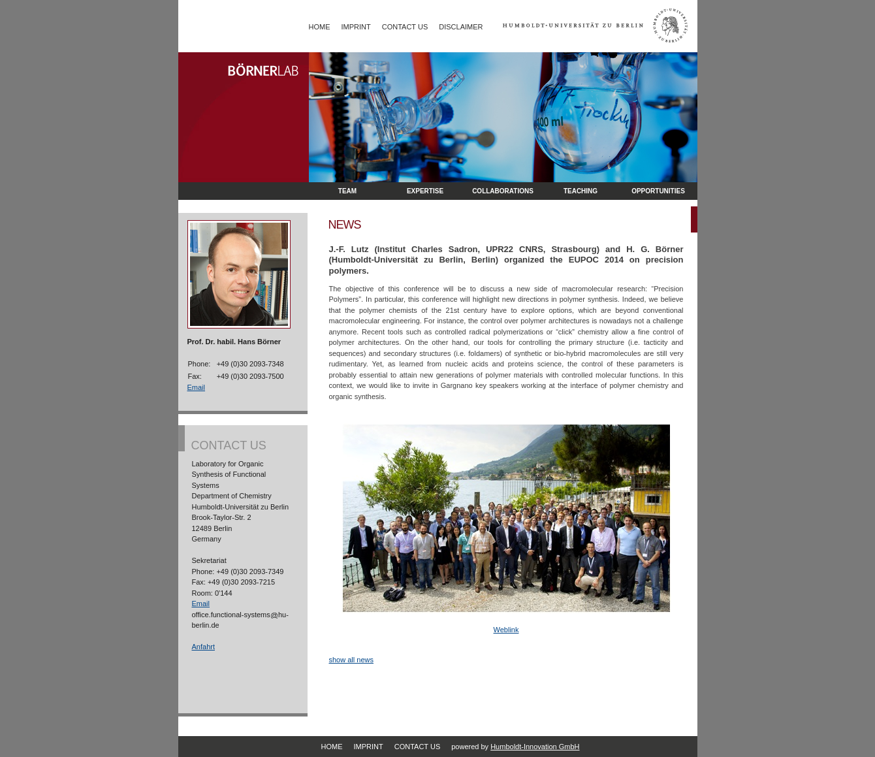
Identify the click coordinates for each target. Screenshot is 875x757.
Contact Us (405, 27)
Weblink (506, 630)
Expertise (425, 191)
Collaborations (502, 191)
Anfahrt (203, 647)
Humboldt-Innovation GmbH (534, 746)
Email (196, 387)
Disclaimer (461, 27)
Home (319, 27)
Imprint (356, 27)
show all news (351, 660)
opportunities (658, 191)
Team (347, 191)
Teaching (580, 191)
